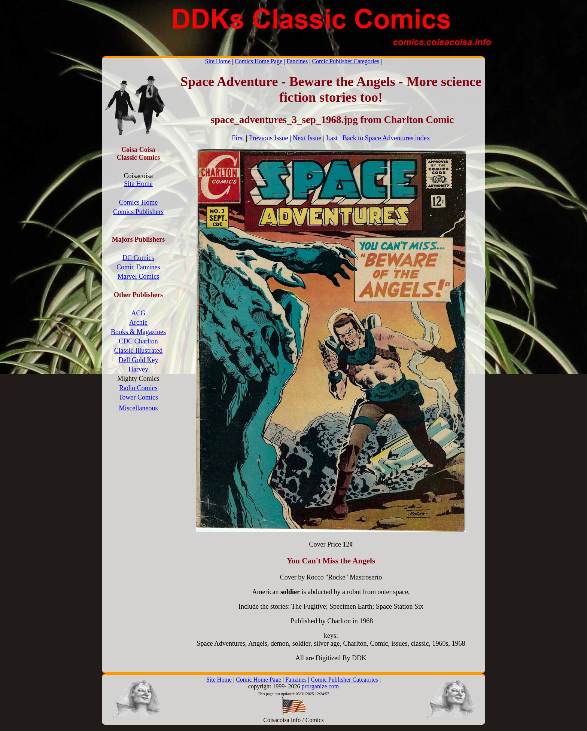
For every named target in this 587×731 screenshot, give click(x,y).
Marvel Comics (138, 276)
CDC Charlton (138, 341)
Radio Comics (138, 388)
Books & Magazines (138, 332)
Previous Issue (268, 138)
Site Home (218, 61)
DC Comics (138, 257)
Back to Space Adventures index (386, 138)
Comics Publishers (138, 211)
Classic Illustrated (138, 350)
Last (332, 138)
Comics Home (138, 202)
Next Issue (307, 138)
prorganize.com (320, 686)
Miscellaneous (138, 408)
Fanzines (297, 61)
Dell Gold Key (138, 360)
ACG (138, 313)
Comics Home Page (258, 61)
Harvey (138, 369)
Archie (138, 322)
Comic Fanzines (138, 267)
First (238, 138)
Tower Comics (138, 397)
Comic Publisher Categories (345, 61)
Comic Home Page (258, 679)
